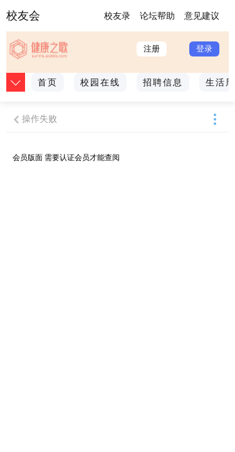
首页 (48, 82)
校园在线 (100, 82)
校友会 (23, 15)
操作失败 (39, 119)
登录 (204, 48)
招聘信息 (163, 82)
